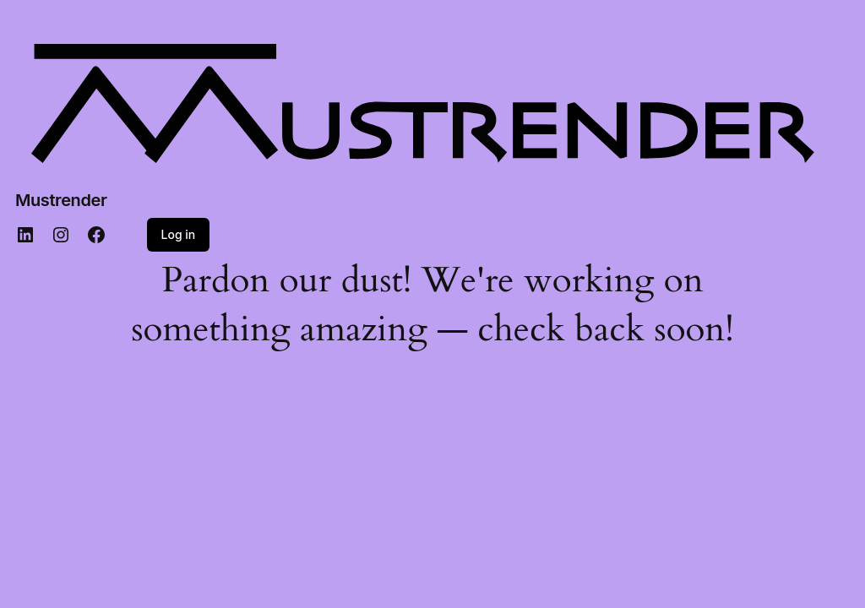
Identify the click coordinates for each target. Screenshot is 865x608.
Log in (178, 234)
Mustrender (61, 200)
